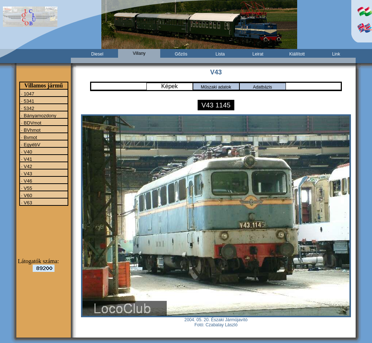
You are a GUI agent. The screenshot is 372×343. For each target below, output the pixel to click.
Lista (220, 54)
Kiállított (297, 54)
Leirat (257, 54)
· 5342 (27, 108)
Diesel (97, 54)
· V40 (26, 151)
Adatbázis (262, 87)
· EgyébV (30, 144)
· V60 (26, 195)
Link (336, 54)
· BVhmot (30, 129)
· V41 (26, 159)
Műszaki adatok (216, 87)
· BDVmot (30, 122)
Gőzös (181, 54)
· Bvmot (28, 137)
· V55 (26, 188)
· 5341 (27, 100)
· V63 (26, 202)
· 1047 (27, 93)
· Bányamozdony (38, 115)
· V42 (26, 166)
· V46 (26, 180)
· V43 (26, 173)
